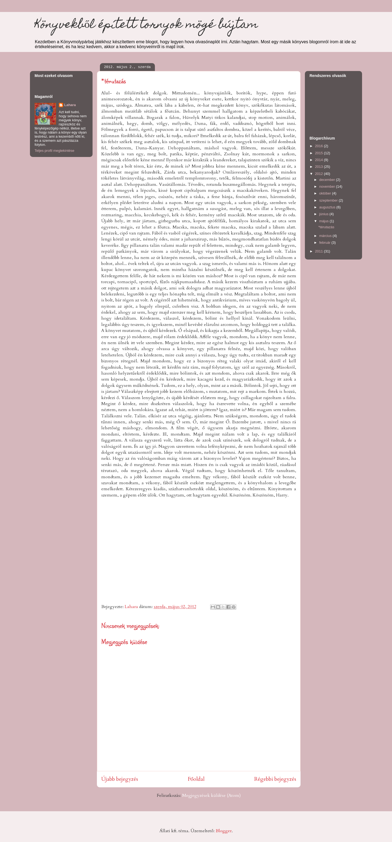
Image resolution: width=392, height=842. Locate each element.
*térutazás (326, 227)
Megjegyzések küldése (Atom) (211, 795)
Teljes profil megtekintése (54, 151)
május (324, 221)
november (327, 186)
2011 (319, 251)
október (325, 193)
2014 (319, 160)
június (324, 214)
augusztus (327, 207)
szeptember (329, 200)
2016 (319, 146)
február (325, 242)
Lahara (70, 105)
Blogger (224, 831)
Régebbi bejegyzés (275, 779)
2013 (319, 167)
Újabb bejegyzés (119, 779)
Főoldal (196, 779)
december (327, 180)
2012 (319, 174)
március (326, 236)
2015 (319, 153)
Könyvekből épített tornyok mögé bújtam (146, 25)
